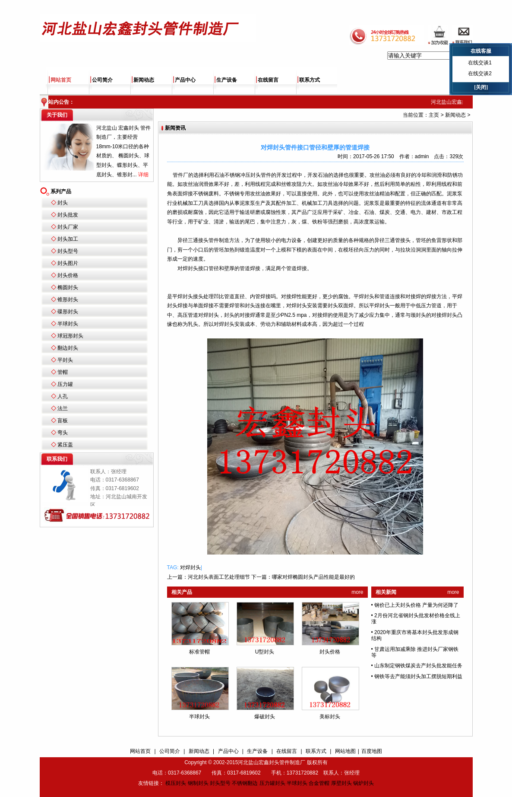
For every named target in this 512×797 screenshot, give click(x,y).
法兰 (62, 408)
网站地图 (345, 751)
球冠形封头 (70, 336)
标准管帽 (199, 652)
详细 (143, 175)
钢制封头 (198, 783)
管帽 (62, 372)
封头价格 (67, 275)
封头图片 (67, 263)
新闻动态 (143, 80)
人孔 (62, 396)
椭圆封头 (67, 287)
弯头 (62, 433)
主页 (434, 115)
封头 (62, 203)
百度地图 (371, 751)
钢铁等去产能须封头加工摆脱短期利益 (418, 676)
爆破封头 (264, 717)
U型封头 (265, 652)
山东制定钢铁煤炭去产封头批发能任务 (418, 666)
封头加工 (67, 239)
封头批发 (67, 215)
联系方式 (309, 80)
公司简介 (102, 80)
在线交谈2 (480, 73)
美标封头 (329, 717)
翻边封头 (67, 348)
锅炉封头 (363, 783)
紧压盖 (65, 445)
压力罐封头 (272, 783)
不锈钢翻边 (245, 783)
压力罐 (65, 384)
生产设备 (226, 80)
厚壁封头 (341, 783)
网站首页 (61, 80)
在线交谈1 (480, 63)
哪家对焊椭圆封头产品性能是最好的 (313, 577)
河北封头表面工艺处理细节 (219, 577)
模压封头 (175, 783)
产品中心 (185, 80)
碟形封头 (67, 312)
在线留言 (268, 80)
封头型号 (67, 251)
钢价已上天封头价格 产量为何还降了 (416, 605)
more (357, 592)
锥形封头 (67, 299)
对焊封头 (190, 567)
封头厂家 (67, 227)
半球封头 (67, 324)
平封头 (65, 360)
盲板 (62, 421)
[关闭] (481, 87)
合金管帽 (319, 783)
